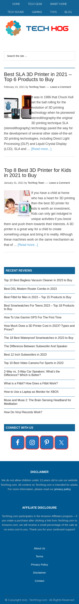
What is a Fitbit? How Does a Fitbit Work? (31, 383)
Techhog (39, 28)
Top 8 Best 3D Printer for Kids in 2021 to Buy (37, 172)
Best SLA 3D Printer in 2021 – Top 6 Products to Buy (38, 76)
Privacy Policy (39, 564)
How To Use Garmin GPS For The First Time (33, 317)
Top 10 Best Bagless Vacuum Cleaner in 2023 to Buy (38, 280)
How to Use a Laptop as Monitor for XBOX (31, 391)
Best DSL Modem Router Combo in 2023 (30, 288)
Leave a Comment (60, 86)
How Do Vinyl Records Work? (23, 412)
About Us (39, 548)
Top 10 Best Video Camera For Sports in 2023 (34, 363)
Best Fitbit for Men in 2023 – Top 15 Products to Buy (37, 297)
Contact (39, 580)
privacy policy (62, 489)
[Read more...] (41, 149)
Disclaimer (39, 572)
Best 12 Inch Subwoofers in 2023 (25, 354)
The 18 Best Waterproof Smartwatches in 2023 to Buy (39, 337)
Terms (39, 556)
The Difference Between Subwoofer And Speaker (35, 346)
